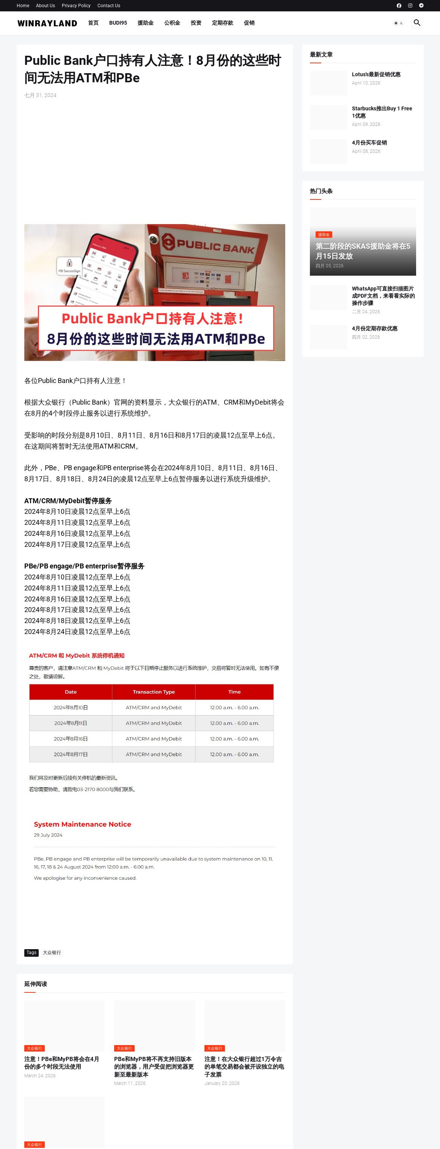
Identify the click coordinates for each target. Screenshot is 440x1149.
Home (23, 5)
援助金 (146, 23)
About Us (45, 5)
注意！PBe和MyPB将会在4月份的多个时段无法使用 (61, 1063)
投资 (196, 23)
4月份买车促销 (369, 143)
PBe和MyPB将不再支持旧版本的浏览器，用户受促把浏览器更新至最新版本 (154, 1067)
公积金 (172, 23)
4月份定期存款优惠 (375, 328)
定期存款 (222, 23)
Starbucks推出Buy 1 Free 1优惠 (382, 112)
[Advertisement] (154, 161)
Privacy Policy (76, 5)
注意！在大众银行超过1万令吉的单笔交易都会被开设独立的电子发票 (244, 1067)
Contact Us (108, 5)
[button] (398, 23)
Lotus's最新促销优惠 (376, 74)
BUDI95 (118, 23)
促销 (249, 23)
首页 (93, 23)
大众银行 (52, 952)
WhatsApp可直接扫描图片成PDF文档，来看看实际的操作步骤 (383, 296)
